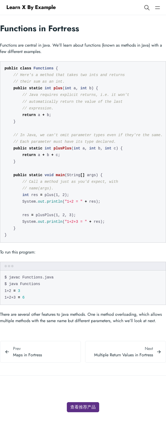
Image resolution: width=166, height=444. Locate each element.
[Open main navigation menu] (157, 7)
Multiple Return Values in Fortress (123, 355)
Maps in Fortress (27, 355)
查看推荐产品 (83, 407)
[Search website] (147, 7)
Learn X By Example (31, 7)
